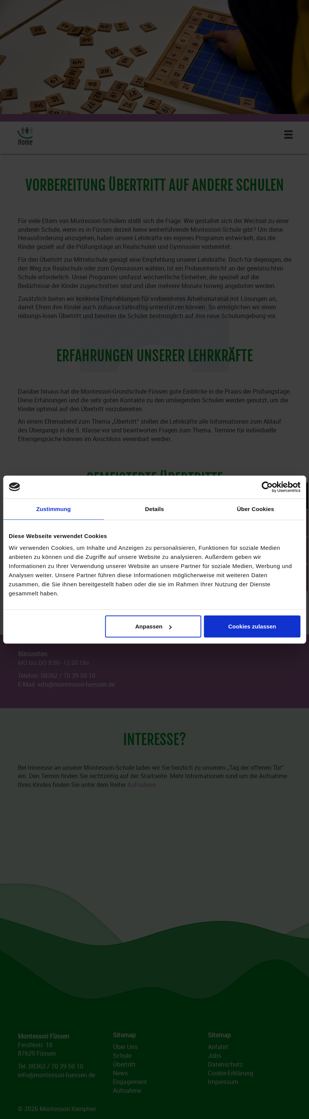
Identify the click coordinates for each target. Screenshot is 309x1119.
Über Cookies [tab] (255, 508)
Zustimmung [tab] (53, 508)
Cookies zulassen (252, 626)
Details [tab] (154, 508)
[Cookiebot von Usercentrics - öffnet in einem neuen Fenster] (267, 486)
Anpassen (153, 626)
